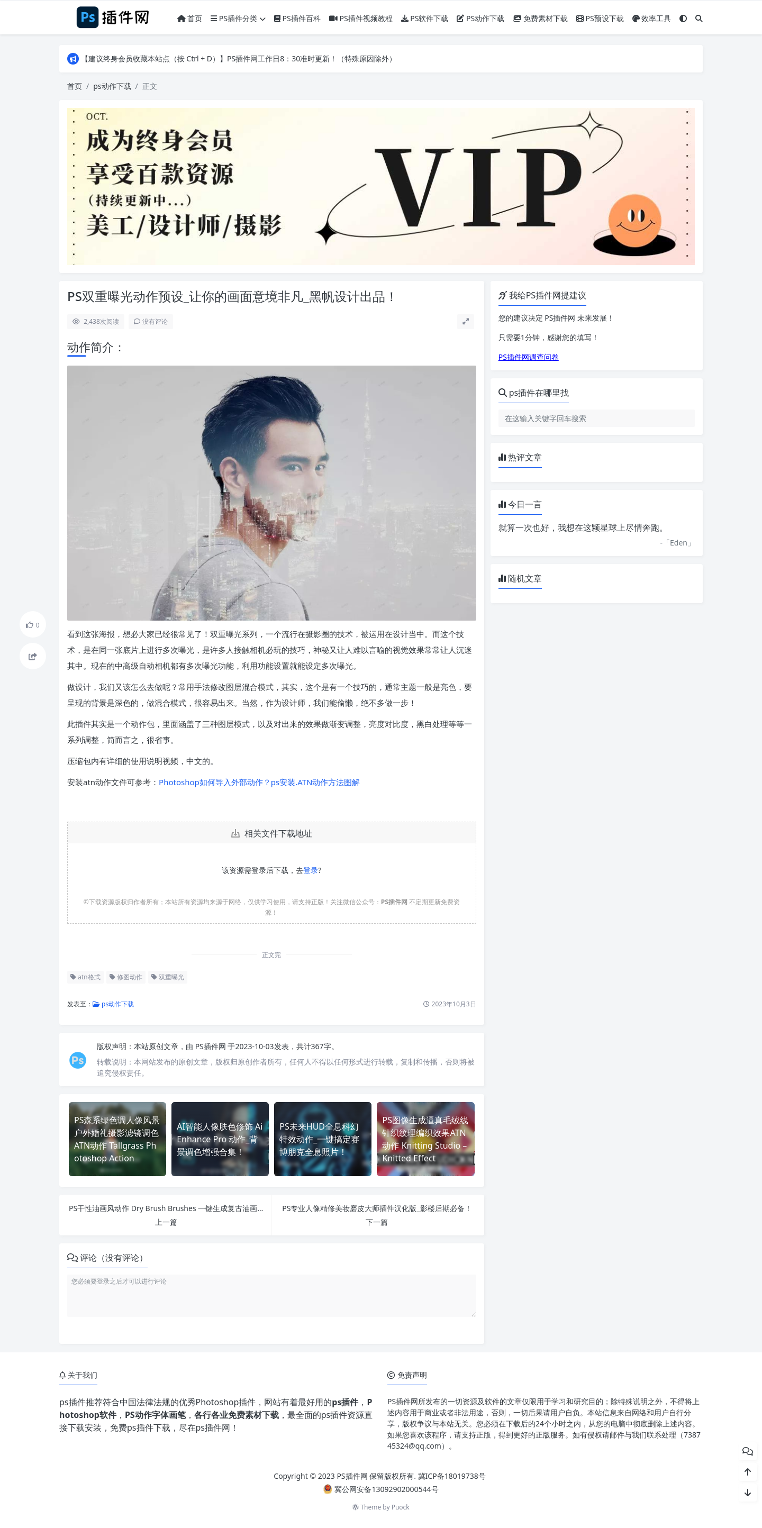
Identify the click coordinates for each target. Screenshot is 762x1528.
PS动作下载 (480, 18)
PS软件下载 (425, 18)
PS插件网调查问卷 (528, 357)
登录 (310, 870)
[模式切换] (683, 18)
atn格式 (85, 976)
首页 (190, 18)
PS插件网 (211, 1046)
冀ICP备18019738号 (452, 1476)
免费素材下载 (540, 18)
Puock (401, 1507)
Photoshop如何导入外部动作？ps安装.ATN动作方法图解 (259, 782)
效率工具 (652, 18)
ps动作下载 (112, 86)
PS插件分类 (238, 18)
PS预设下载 (600, 18)
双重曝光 (167, 976)
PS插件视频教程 (361, 18)
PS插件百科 (297, 18)
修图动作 (126, 976)
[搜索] (699, 18)
